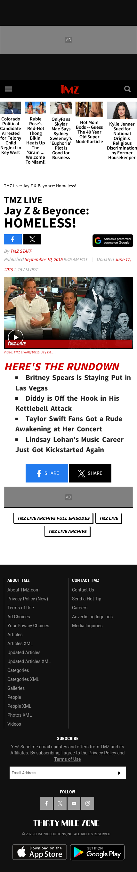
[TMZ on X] (60, 803)
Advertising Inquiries (92, 616)
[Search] (128, 89)
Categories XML (23, 679)
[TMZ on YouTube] (74, 803)
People (14, 697)
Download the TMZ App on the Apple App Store (39, 852)
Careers (79, 607)
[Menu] (9, 89)
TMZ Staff (20, 251)
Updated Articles (23, 652)
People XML (19, 706)
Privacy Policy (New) (27, 598)
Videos (14, 724)
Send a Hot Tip (86, 598)
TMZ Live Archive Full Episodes (53, 518)
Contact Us (83, 589)
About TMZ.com (23, 589)
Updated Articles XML (29, 661)
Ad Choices (18, 616)
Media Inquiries (87, 625)
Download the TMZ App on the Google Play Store (97, 852)
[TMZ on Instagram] (87, 803)
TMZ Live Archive (67, 531)
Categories (18, 670)
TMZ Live (108, 518)
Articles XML (20, 643)
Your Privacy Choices (28, 625)
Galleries (16, 688)
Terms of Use (20, 607)
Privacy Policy (102, 752)
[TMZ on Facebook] (46, 803)
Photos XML (19, 715)
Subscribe (119, 773)
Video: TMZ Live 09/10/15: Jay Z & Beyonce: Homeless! (30, 352)
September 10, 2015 (43, 259)
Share (47, 473)
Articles (15, 634)
